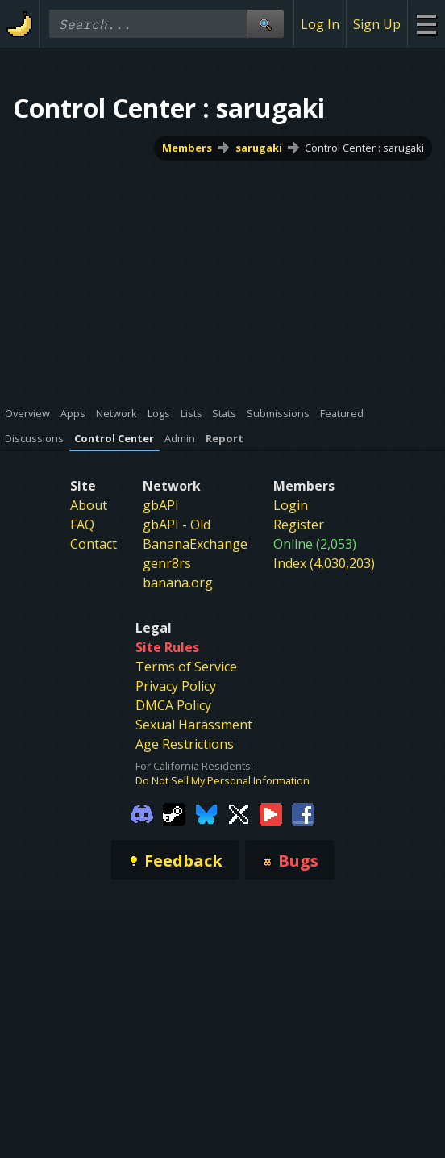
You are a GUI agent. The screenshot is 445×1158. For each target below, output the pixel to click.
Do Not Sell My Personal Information (222, 780)
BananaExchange (195, 544)
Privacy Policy (175, 686)
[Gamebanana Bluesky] (206, 812)
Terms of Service (186, 666)
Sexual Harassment (193, 725)
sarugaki (258, 147)
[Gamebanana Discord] (142, 812)
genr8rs (167, 563)
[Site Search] (265, 24)
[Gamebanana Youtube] (271, 812)
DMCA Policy (173, 705)
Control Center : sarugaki (364, 147)
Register (298, 524)
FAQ (82, 524)
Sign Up (377, 24)
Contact (93, 544)
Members (187, 147)
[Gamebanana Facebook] (303, 812)
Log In (320, 24)
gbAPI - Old (176, 524)
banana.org (178, 583)
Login (290, 505)
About (88, 505)
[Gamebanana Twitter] (239, 812)
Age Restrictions (184, 744)
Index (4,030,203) (324, 563)
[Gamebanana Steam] (174, 812)
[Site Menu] (426, 24)
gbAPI (161, 505)
